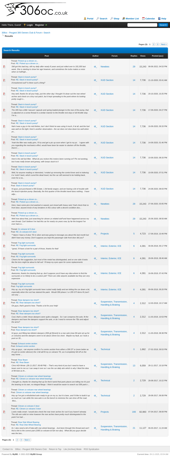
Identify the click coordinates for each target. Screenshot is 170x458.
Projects (105, 233)
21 (134, 428)
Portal (90, 18)
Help (163, 18)
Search (103, 18)
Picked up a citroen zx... (28, 61)
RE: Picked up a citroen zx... (27, 63)
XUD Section (107, 80)
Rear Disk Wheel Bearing (28, 422)
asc (160, 56)
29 (134, 66)
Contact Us (8, 449)
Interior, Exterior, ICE (111, 246)
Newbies (105, 66)
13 (134, 365)
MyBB (15, 454)
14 (134, 80)
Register (39, 25)
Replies (134, 56)
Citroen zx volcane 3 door (28, 406)
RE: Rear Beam (22, 362)
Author (95, 56)
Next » (164, 44)
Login (30, 25)
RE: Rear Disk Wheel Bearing (28, 425)
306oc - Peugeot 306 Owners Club (31, 449)
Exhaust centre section (27, 344)
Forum (114, 56)
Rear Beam (23, 360)
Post (47, 56)
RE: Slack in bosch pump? (27, 80)
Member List (132, 18)
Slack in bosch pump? (27, 77)
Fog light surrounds (26, 243)
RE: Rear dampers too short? (28, 303)
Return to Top (55, 449)
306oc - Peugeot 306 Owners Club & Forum (22, 33)
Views (142, 56)
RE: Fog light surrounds (26, 245)
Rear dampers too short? (28, 300)
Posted (155, 56)
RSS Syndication (91, 449)
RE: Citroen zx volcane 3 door (28, 409)
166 (134, 412)
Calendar (150, 18)
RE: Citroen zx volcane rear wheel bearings (34, 379)
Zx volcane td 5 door (26, 229)
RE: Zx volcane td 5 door (26, 232)
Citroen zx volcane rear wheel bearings (34, 376)
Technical (105, 349)
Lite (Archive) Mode (72, 449)
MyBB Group (36, 454)
